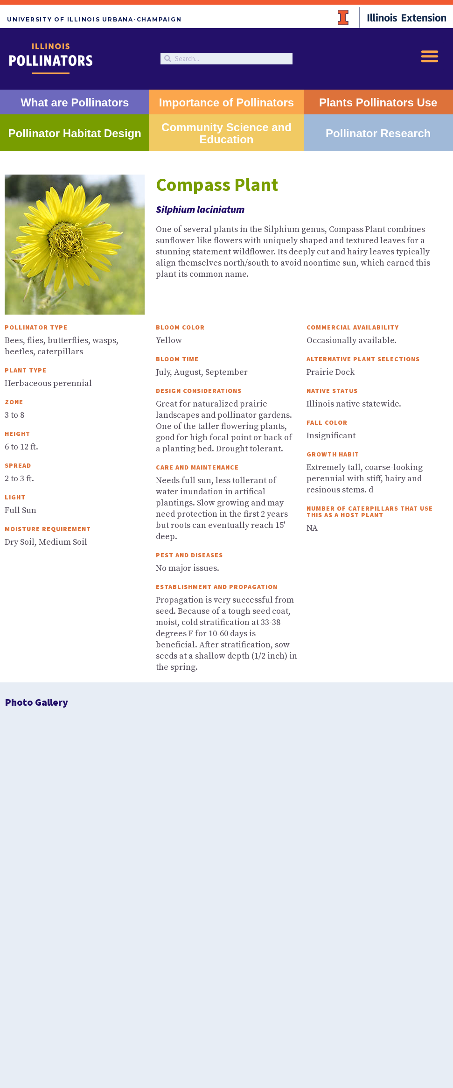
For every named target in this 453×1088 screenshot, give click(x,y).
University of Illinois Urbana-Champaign (94, 19)
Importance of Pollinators (226, 102)
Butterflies (115, 815)
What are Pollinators (75, 102)
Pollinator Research (378, 133)
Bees (41, 815)
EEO (238, 941)
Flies (263, 815)
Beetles (337, 815)
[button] (430, 56)
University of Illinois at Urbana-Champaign (245, 922)
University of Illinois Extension (143, 922)
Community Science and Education (226, 133)
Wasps (411, 815)
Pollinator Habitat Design (74, 133)
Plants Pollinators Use (378, 102)
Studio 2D (243, 951)
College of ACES (328, 922)
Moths (189, 815)
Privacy (219, 941)
